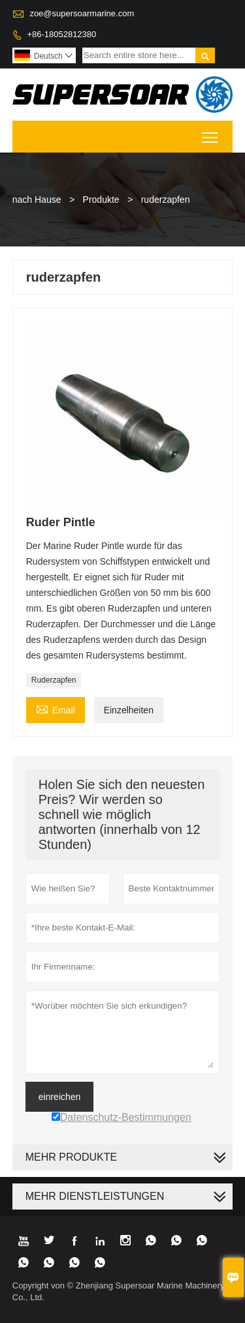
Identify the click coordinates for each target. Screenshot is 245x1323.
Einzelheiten (129, 710)
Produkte (101, 199)
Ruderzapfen (53, 680)
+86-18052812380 (61, 34)
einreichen (60, 1097)
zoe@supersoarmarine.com (81, 13)
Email (55, 708)
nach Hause (36, 199)
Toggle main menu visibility (211, 132)
